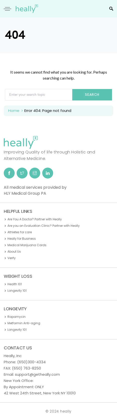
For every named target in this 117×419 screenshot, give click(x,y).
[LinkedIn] (47, 173)
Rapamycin (16, 317)
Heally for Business (21, 238)
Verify (11, 258)
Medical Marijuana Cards (26, 245)
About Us (14, 251)
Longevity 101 (17, 290)
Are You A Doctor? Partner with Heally (34, 219)
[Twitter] (22, 173)
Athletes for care (19, 232)
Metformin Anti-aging (23, 323)
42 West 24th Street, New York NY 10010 (40, 393)
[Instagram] (34, 173)
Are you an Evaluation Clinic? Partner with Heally (43, 226)
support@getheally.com (37, 374)
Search (92, 95)
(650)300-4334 (31, 362)
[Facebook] (9, 173)
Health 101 (14, 284)
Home (13, 110)
